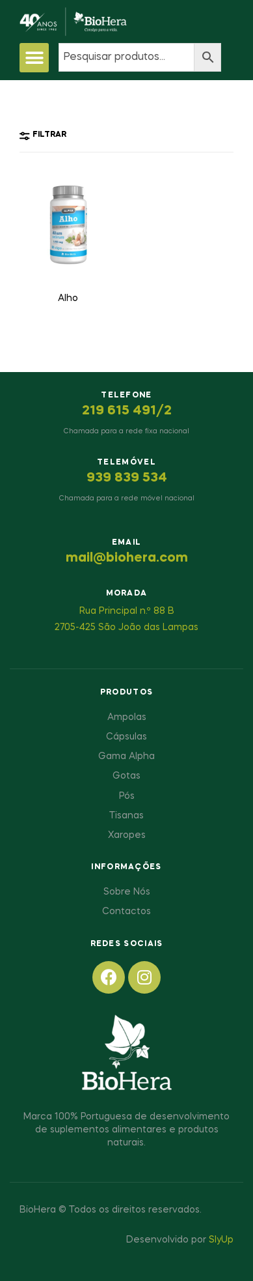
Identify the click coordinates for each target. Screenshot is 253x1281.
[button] (34, 57)
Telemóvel (126, 463)
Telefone (126, 395)
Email (127, 543)
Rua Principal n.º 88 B (126, 611)
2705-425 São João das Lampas (126, 627)
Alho (68, 298)
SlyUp (221, 1240)
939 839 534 (127, 478)
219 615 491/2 (127, 411)
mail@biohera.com (127, 558)
